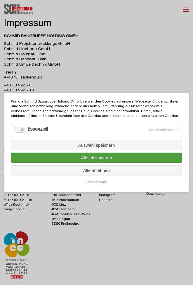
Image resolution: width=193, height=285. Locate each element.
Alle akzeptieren (96, 157)
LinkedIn (106, 200)
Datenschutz (96, 183)
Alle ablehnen (96, 170)
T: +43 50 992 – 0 (16, 195)
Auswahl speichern (96, 145)
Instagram (107, 195)
